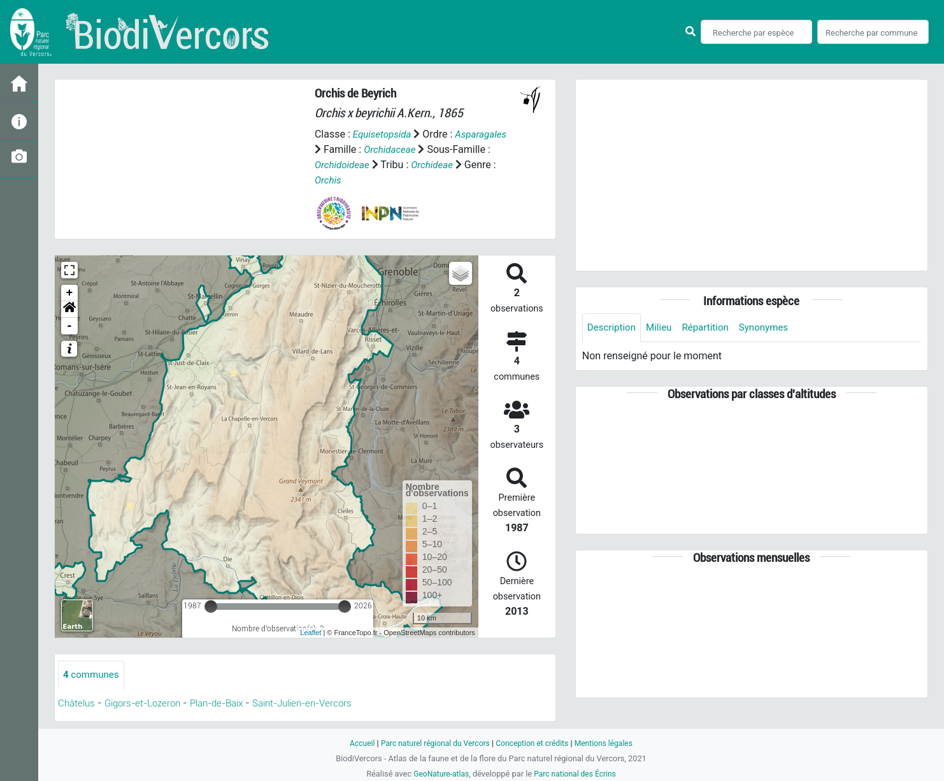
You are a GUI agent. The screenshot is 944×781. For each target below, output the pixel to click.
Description (613, 328)
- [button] (69, 326)
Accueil (354, 743)
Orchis (329, 180)
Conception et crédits (534, 743)
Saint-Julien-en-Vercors (323, 704)
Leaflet (310, 632)
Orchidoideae (344, 165)
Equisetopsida (384, 134)
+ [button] (69, 293)
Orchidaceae (391, 149)
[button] (69, 309)
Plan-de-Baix (229, 704)
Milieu (662, 328)
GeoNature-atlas (438, 773)
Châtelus (77, 704)
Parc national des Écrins (576, 773)
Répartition (711, 328)
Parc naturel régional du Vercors (432, 743)
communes (92, 675)
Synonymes (773, 328)
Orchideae (437, 165)
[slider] (210, 606)
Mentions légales (610, 743)
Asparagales (486, 134)
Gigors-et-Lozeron (148, 704)
